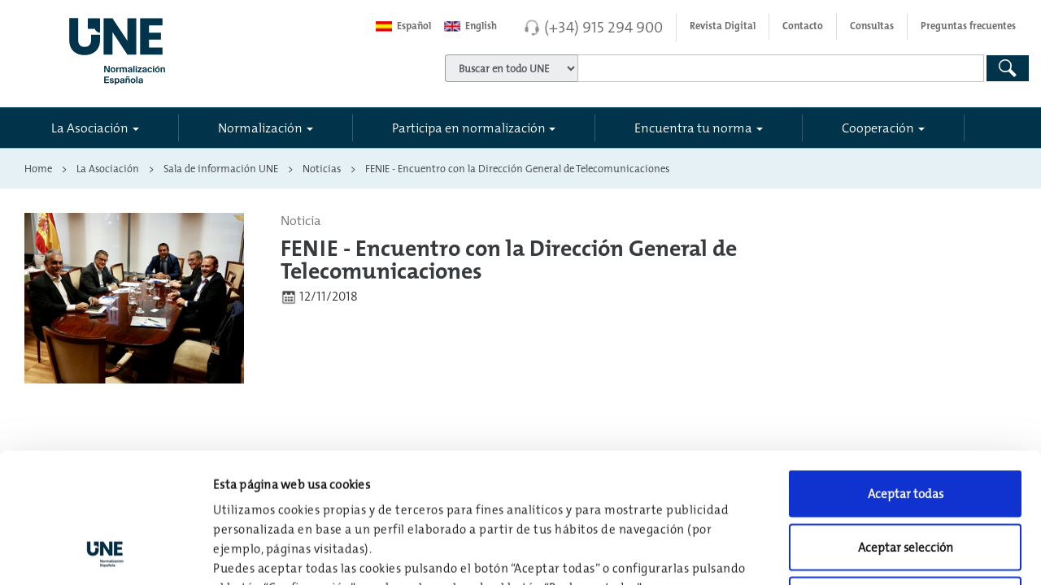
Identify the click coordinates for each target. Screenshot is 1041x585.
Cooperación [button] (878, 127)
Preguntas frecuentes (968, 26)
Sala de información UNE (220, 168)
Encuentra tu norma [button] (693, 127)
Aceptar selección (905, 425)
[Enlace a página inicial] (186, 46)
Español (403, 26)
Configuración (847, 553)
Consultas (872, 26)
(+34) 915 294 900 (603, 27)
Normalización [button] (260, 127)
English (470, 26)
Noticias (322, 168)
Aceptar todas (905, 371)
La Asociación (107, 168)
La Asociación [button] (89, 127)
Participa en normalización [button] (469, 127)
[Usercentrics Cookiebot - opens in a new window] (105, 553)
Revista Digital (723, 26)
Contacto (802, 26)
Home (38, 168)
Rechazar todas (906, 478)
